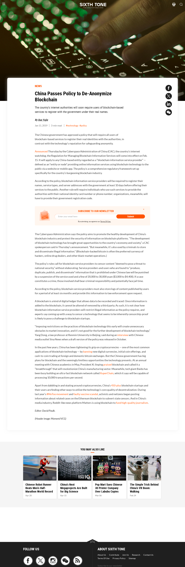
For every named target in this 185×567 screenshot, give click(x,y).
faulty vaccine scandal (86, 394)
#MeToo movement (58, 394)
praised (107, 364)
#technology (72, 125)
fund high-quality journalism (132, 402)
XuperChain (107, 373)
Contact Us (148, 555)
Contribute (114, 555)
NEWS (38, 86)
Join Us (125, 555)
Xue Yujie (43, 120)
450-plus (116, 385)
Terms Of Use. (105, 221)
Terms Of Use (103, 558)
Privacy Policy (119, 558)
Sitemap (132, 558)
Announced (41, 151)
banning (87, 351)
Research (136, 555)
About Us (102, 555)
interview (122, 335)
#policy (83, 125)
